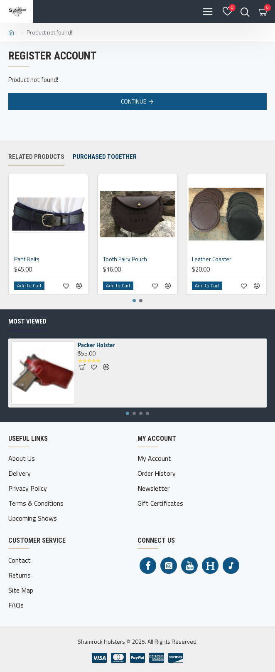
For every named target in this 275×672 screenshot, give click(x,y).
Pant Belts (26, 259)
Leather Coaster (211, 259)
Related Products (36, 157)
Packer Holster (96, 345)
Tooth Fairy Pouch (125, 259)
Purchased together (105, 157)
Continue (133, 101)
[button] (134, 300)
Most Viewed (27, 321)
